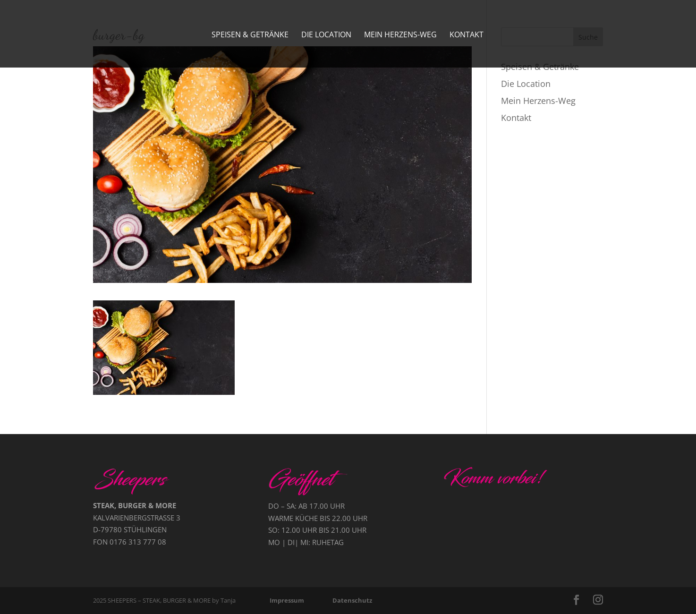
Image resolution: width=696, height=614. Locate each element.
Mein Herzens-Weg (400, 35)
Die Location (326, 35)
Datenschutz (352, 600)
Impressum (287, 600)
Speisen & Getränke (250, 35)
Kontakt (467, 35)
